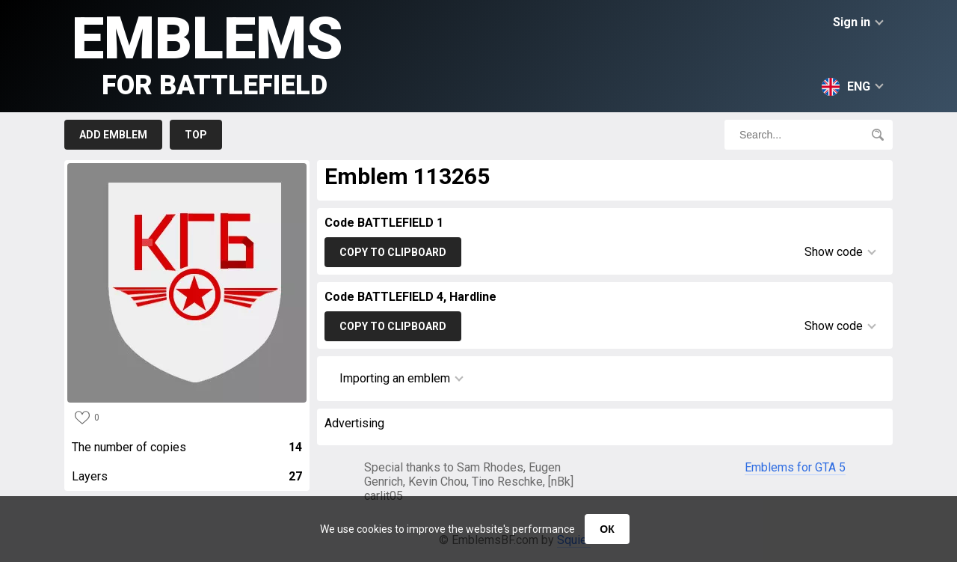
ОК (607, 529)
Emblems (207, 52)
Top (196, 135)
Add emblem (113, 135)
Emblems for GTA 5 (795, 467)
